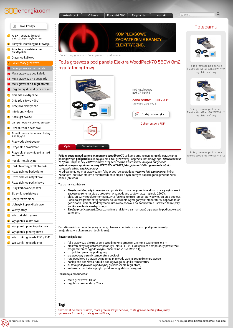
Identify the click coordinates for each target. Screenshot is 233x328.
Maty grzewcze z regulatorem (31, 84)
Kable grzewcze (22, 117)
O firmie (93, 15)
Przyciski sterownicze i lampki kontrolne (31, 154)
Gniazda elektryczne (25, 95)
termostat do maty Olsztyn (75, 310)
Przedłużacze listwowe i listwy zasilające (31, 135)
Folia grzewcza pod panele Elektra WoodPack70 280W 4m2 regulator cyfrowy (206, 112)
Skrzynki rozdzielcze (25, 193)
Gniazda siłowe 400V (25, 100)
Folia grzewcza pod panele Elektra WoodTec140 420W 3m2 (206, 154)
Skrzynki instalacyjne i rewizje (31, 44)
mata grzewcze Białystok (146, 310)
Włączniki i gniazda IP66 (27, 242)
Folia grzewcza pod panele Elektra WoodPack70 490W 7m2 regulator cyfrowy (206, 69)
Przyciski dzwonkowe (25, 147)
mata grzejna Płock (97, 313)
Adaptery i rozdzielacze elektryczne (27, 51)
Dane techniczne (93, 146)
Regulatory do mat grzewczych (31, 89)
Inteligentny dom (22, 111)
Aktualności (70, 15)
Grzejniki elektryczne (25, 106)
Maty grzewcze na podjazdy (29, 78)
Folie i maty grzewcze (73, 55)
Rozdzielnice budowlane (27, 171)
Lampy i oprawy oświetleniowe (31, 122)
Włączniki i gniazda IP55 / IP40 (31, 237)
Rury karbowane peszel (26, 188)
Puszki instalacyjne (24, 160)
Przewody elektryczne (26, 141)
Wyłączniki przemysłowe (27, 231)
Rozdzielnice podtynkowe (28, 182)
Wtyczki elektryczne (24, 215)
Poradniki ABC (116, 15)
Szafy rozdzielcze (23, 199)
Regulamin (139, 15)
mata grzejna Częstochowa (111, 310)
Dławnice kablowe (23, 57)
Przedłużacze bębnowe (26, 128)
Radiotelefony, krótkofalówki (29, 166)
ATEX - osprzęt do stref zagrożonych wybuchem (27, 37)
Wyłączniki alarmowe (25, 221)
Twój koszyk (27, 26)
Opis (67, 146)
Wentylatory (19, 210)
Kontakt (161, 15)
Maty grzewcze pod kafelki (28, 73)
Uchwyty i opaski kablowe (28, 204)
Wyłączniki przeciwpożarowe (30, 226)
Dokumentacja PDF (153, 123)
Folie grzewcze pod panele (104, 55)
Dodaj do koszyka (153, 114)
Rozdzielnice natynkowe (27, 177)
